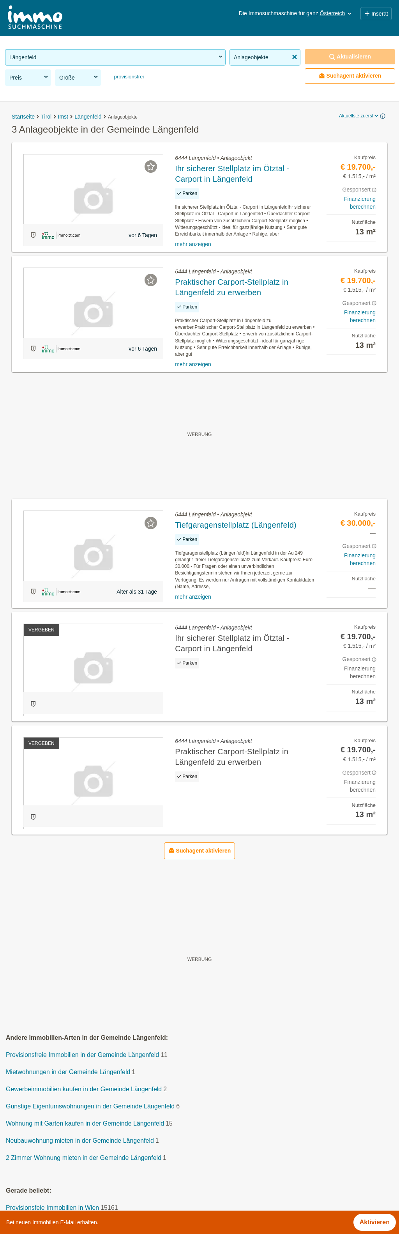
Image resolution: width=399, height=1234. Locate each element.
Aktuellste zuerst (359, 116)
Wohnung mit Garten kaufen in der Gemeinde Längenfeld (85, 1123)
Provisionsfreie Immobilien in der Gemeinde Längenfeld (82, 1054)
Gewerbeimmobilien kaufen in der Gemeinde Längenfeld (84, 1089)
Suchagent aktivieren (350, 76)
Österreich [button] (336, 13)
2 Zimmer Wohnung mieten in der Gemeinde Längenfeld (83, 1157)
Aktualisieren (350, 56)
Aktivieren (375, 1222)
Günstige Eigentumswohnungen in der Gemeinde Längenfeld (90, 1106)
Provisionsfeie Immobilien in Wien (52, 1207)
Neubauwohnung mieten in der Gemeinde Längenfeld (80, 1140)
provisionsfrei (128, 77)
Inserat (376, 14)
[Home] (35, 18)
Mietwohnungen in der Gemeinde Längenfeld (68, 1072)
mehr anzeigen (193, 244)
